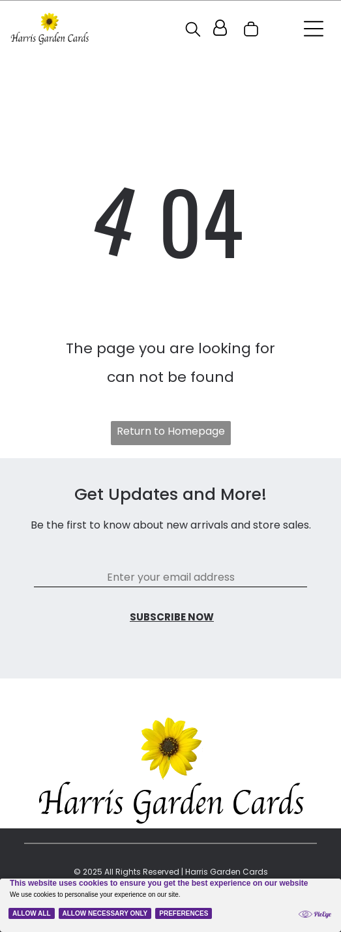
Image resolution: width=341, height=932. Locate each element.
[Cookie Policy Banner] (170, 905)
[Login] (220, 29)
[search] (193, 31)
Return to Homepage (171, 431)
